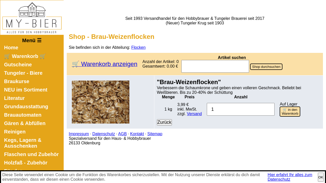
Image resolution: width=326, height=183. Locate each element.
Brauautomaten (23, 115)
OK (320, 177)
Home (11, 47)
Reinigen (14, 131)
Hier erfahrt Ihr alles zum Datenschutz (290, 177)
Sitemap (154, 134)
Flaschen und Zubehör (31, 154)
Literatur (14, 98)
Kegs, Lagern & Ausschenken (23, 143)
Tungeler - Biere (23, 73)
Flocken (138, 47)
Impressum (79, 134)
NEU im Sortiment (25, 90)
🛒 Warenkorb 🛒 (25, 56)
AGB (122, 134)
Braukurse (16, 81)
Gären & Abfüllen (25, 123)
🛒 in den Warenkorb (290, 111)
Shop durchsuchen (266, 67)
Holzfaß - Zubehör (25, 162)
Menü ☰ (32, 40)
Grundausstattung (26, 106)
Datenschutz (103, 134)
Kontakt (137, 134)
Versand (194, 114)
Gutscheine (18, 64)
